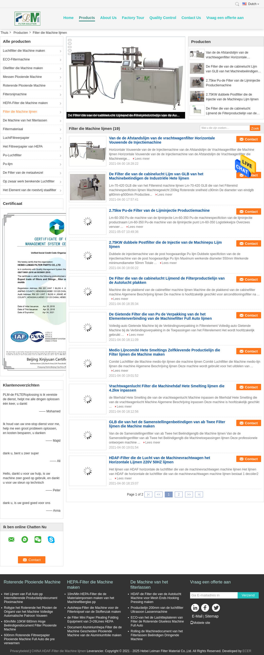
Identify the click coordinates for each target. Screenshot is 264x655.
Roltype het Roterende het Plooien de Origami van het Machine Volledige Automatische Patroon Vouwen (30, 612)
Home (68, 18)
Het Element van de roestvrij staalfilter (29, 190)
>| (199, 494)
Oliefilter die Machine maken (23, 68)
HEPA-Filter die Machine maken (25, 103)
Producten (20, 33)
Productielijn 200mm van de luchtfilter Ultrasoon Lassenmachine (157, 610)
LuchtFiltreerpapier (16, 138)
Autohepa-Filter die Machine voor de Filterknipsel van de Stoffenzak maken (94, 610)
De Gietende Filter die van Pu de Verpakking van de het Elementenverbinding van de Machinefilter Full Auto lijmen (160, 316)
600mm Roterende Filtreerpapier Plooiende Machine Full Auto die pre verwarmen (29, 639)
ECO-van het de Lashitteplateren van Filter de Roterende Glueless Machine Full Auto (157, 621)
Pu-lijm (8, 164)
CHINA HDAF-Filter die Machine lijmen (58, 651)
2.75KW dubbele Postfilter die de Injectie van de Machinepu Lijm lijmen (232, 97)
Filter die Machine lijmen (20, 112)
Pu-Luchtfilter (12, 155)
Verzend (248, 595)
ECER (247, 651)
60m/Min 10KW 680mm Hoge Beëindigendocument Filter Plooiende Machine (30, 625)
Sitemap (211, 616)
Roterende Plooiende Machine (24, 85)
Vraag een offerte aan (225, 18)
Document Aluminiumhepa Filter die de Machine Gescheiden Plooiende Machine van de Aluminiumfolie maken (94, 631)
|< (148, 494)
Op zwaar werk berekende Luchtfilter (28, 181)
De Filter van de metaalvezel (23, 173)
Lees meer (142, 159)
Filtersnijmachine (15, 94)
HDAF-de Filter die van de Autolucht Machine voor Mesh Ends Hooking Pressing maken (156, 598)
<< (159, 494)
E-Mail (197, 616)
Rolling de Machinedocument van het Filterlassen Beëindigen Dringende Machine (157, 635)
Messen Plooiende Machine (22, 77)
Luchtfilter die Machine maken (24, 51)
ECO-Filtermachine (16, 59)
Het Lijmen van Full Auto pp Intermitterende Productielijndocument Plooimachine (30, 598)
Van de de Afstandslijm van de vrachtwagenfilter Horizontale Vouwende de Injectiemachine (227, 55)
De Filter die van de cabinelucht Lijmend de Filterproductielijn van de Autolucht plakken (124, 115)
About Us (108, 18)
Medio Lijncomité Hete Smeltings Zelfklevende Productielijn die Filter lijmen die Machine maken (164, 352)
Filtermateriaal (13, 129)
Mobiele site (200, 623)
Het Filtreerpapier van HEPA (23, 146)
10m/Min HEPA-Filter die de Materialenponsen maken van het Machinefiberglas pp (90, 598)
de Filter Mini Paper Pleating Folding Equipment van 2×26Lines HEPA (92, 619)
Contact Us (191, 18)
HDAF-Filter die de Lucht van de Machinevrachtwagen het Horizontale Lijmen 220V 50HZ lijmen (159, 460)
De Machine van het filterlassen (25, 120)
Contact (251, 139)
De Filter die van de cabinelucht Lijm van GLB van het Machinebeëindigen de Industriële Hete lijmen (232, 69)
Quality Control (162, 18)
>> (189, 494)
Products (87, 18)
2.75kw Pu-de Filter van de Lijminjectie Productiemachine (233, 83)
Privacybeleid (19, 651)
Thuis (4, 33)
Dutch (253, 4)
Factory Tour (133, 18)
